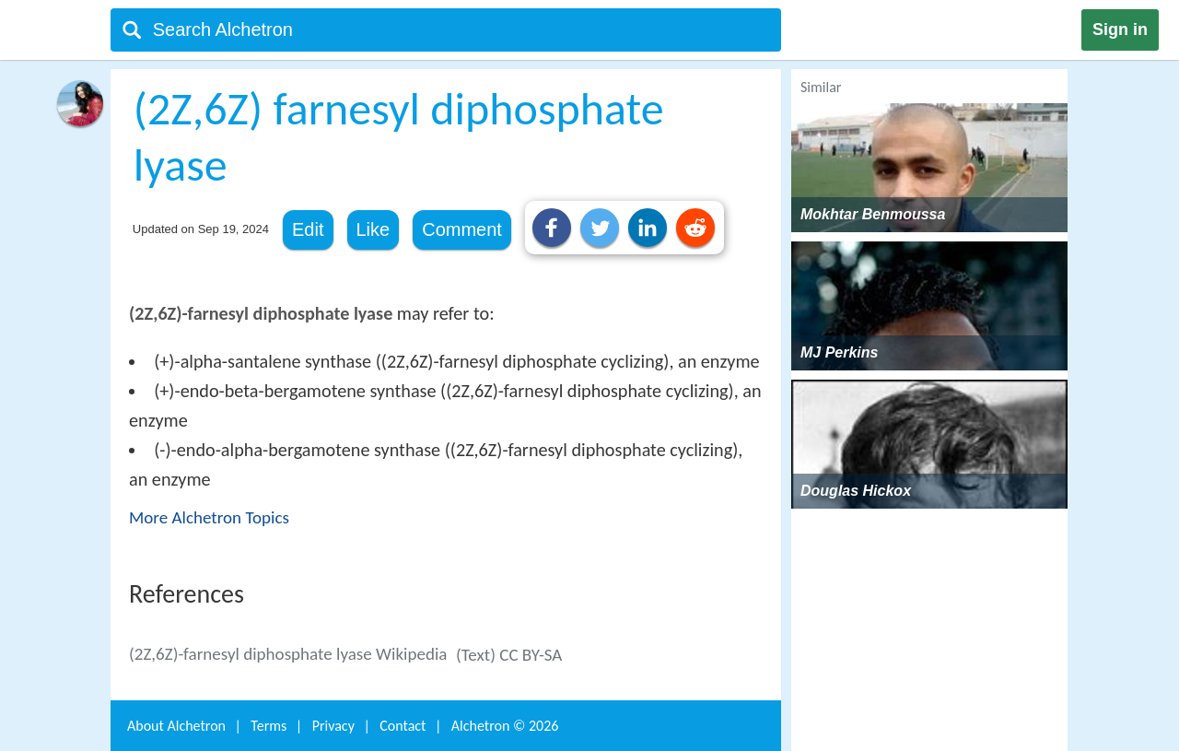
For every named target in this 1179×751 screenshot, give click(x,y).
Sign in (1120, 29)
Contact (402, 725)
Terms (268, 725)
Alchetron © (505, 725)
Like (373, 229)
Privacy (333, 725)
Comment (462, 229)
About (176, 725)
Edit (307, 229)
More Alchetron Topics (209, 517)
